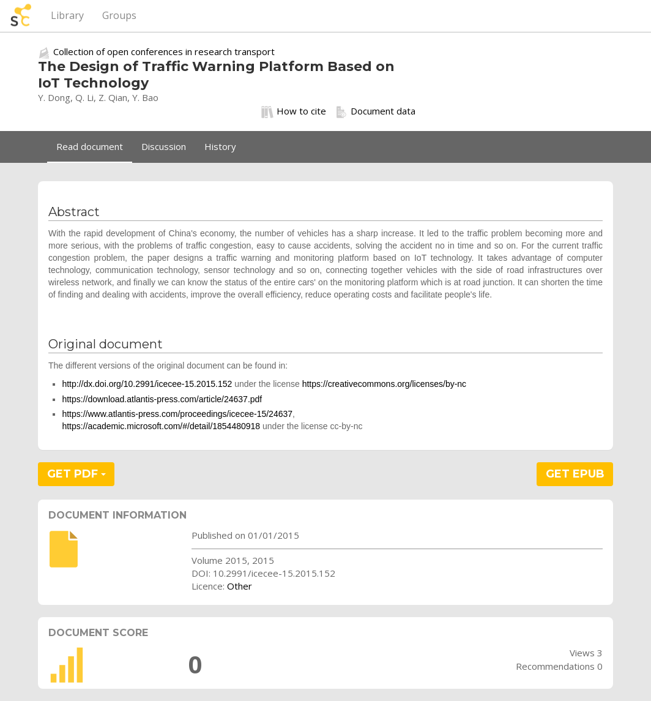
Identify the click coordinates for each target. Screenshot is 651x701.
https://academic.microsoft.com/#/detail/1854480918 (161, 426)
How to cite (293, 111)
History (220, 146)
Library (67, 15)
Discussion (163, 146)
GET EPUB (575, 474)
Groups (119, 15)
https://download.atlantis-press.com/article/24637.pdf (162, 399)
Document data (375, 111)
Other (239, 586)
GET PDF (76, 474)
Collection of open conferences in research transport (164, 51)
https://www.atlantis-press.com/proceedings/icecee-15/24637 (177, 414)
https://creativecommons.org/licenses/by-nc (384, 384)
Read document (89, 146)
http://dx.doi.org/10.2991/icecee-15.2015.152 (147, 384)
